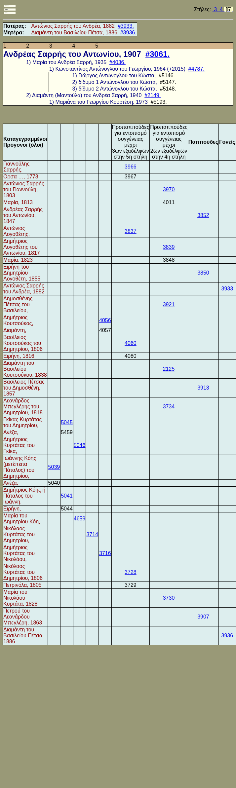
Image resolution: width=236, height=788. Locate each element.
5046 (80, 445)
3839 (169, 247)
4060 (131, 343)
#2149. (152, 95)
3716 (105, 553)
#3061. (157, 54)
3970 (169, 189)
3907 (203, 616)
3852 (203, 215)
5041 (67, 496)
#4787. (196, 69)
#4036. (117, 62)
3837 (131, 231)
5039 (54, 467)
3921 (169, 304)
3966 (131, 166)
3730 (169, 598)
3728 (131, 572)
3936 (227, 635)
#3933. (126, 26)
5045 (67, 422)
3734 (169, 406)
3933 (227, 288)
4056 (105, 320)
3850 (203, 273)
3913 (203, 388)
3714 (92, 534)
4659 (80, 518)
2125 (169, 369)
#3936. (128, 32)
